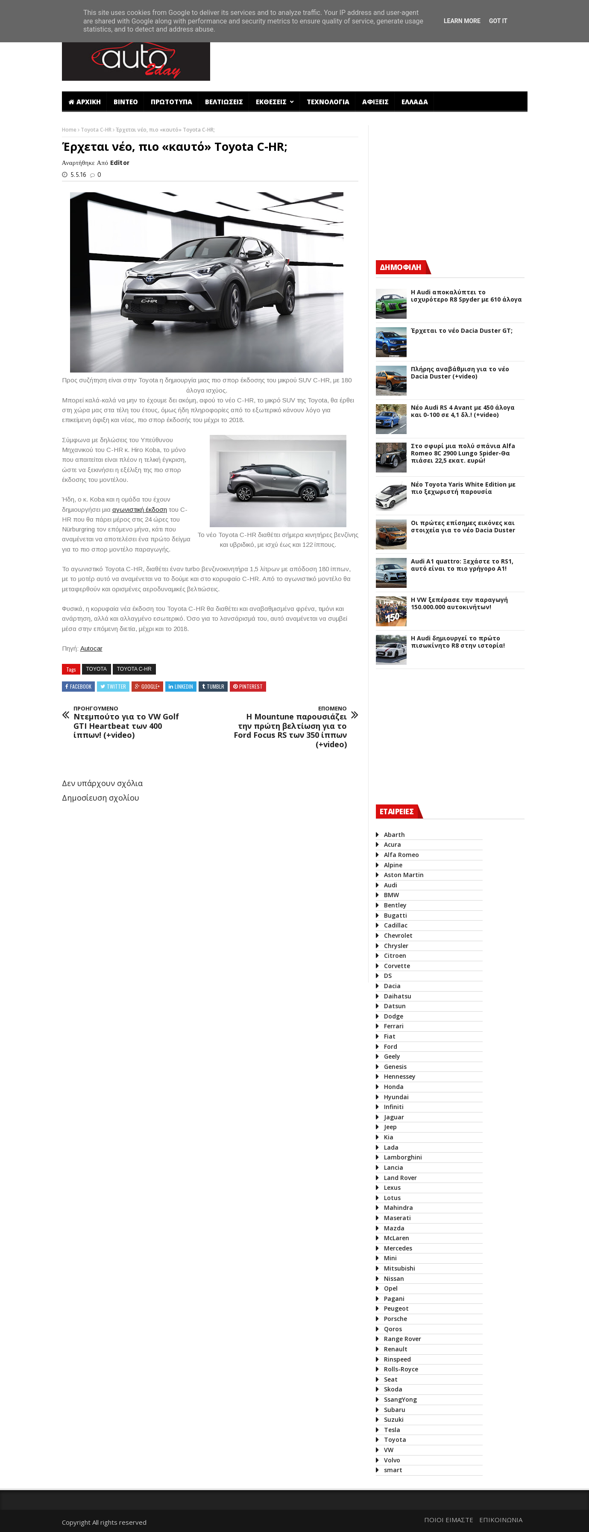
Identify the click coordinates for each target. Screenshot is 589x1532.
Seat (391, 1379)
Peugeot (396, 1308)
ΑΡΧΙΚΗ (84, 101)
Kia (388, 1137)
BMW (391, 895)
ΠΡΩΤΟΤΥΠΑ (171, 101)
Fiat (390, 1036)
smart (393, 1470)
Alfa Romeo (401, 855)
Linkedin (184, 686)
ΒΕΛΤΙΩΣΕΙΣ (224, 101)
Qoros (393, 1329)
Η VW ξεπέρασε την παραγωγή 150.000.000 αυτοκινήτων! (459, 603)
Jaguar (394, 1117)
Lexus (392, 1187)
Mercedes (398, 1248)
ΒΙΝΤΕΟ (126, 101)
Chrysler (396, 946)
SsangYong (400, 1399)
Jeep (390, 1127)
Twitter (116, 686)
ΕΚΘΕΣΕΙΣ (272, 101)
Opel (391, 1288)
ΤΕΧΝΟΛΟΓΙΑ (328, 101)
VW (388, 1450)
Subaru (394, 1410)
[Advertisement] (372, 57)
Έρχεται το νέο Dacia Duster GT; (462, 331)
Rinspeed (397, 1359)
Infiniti (394, 1107)
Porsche (395, 1319)
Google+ (150, 686)
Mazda (394, 1228)
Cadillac (395, 925)
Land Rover (400, 1178)
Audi (390, 885)
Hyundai (396, 1097)
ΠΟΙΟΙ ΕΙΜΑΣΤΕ (448, 1519)
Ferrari (394, 1026)
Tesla (392, 1430)
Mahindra (398, 1207)
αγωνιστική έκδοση (139, 509)
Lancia (393, 1167)
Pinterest (251, 686)
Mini (390, 1258)
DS (388, 975)
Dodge (393, 1016)
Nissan (394, 1278)
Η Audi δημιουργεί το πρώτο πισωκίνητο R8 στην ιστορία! (458, 642)
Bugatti (395, 915)
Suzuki (394, 1419)
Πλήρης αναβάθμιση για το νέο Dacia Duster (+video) (460, 373)
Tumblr (215, 686)
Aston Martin (404, 875)
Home (70, 129)
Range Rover (402, 1339)
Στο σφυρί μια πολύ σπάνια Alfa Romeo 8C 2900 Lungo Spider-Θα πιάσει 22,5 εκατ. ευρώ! (463, 453)
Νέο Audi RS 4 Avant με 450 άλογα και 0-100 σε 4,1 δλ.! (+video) (463, 411)
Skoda (393, 1389)
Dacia (392, 986)
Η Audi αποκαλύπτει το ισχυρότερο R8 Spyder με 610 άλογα (466, 296)
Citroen (395, 955)
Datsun (395, 1006)
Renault (395, 1349)
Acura (392, 844)
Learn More (462, 21)
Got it (498, 21)
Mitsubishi (399, 1268)
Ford (390, 1046)
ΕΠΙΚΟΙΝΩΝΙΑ (500, 1519)
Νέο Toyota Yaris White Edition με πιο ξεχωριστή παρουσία (463, 488)
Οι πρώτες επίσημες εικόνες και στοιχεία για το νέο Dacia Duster (463, 526)
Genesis (395, 1066)
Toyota (96, 669)
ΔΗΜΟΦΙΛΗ (401, 267)
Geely (392, 1056)
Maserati (397, 1218)
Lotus (392, 1198)
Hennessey (400, 1076)
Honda (394, 1087)
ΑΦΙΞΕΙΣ (375, 101)
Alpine (393, 865)
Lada (391, 1147)
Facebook (80, 686)
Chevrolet (398, 935)
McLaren (396, 1238)
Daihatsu (397, 996)
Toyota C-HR (97, 129)
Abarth (394, 835)
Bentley (395, 905)
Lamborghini (403, 1157)
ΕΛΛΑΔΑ (414, 101)
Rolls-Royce (401, 1369)
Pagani (394, 1298)
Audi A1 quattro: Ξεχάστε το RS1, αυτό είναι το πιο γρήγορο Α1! (462, 565)
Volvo (392, 1460)
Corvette (397, 966)
